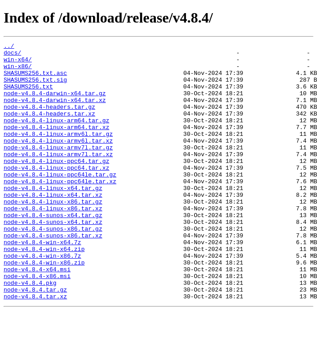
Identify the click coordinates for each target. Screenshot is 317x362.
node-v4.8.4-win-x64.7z (42, 282)
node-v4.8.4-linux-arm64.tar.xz (56, 144)
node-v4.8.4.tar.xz (35, 347)
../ (9, 47)
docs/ (12, 55)
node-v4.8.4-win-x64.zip (44, 291)
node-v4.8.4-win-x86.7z (42, 299)
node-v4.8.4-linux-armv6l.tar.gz (58, 153)
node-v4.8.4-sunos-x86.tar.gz (53, 266)
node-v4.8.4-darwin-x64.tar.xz (55, 112)
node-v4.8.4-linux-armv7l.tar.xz (58, 177)
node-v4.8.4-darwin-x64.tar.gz (55, 104)
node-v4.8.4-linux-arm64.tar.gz (56, 136)
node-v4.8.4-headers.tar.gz (49, 120)
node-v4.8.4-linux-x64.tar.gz (53, 217)
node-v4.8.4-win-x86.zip (44, 307)
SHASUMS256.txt (28, 96)
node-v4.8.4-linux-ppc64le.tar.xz (60, 209)
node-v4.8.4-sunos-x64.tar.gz (53, 250)
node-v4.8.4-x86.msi (37, 323)
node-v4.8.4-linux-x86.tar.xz (53, 242)
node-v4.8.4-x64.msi (37, 315)
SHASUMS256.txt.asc (35, 79)
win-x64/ (18, 63)
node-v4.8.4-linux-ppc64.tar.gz (56, 185)
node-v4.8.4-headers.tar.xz (49, 128)
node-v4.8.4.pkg (30, 331)
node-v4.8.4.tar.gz (35, 339)
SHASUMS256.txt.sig (35, 88)
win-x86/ (18, 71)
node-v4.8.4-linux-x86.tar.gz (53, 234)
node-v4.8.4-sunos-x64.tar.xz (53, 258)
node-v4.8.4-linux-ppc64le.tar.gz (60, 201)
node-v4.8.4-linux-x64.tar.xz (53, 226)
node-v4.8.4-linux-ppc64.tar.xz (56, 193)
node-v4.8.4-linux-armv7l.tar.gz (58, 169)
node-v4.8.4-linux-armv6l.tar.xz (58, 161)
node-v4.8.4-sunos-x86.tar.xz (53, 274)
